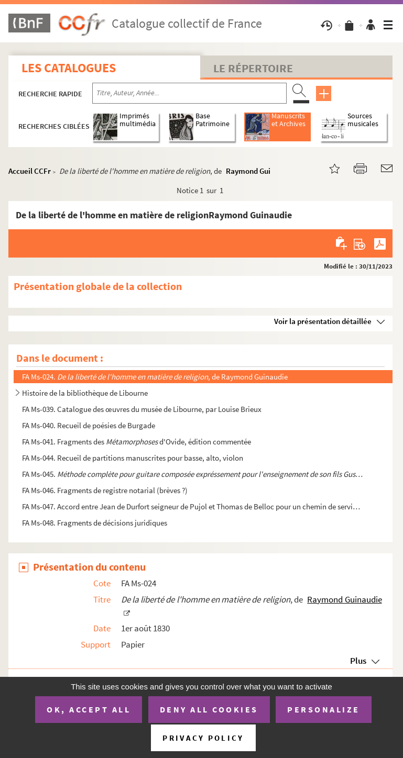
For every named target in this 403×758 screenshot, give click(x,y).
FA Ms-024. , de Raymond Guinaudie (155, 377)
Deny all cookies (209, 709)
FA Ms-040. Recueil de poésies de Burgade (88, 425)
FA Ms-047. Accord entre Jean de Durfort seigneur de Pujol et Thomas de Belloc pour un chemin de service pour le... (192, 506)
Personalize (323, 709)
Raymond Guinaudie (259, 171)
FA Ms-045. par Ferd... (192, 474)
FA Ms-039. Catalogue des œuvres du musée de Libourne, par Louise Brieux (142, 409)
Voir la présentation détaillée (323, 321)
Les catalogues (68, 68)
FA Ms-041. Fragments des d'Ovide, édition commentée (136, 442)
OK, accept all (88, 709)
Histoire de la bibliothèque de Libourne (85, 393)
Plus (358, 660)
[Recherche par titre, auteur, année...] (189, 93)
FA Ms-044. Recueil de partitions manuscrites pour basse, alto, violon (132, 458)
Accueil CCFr (29, 171)
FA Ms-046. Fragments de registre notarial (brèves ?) (105, 490)
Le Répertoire (253, 68)
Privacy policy (203, 738)
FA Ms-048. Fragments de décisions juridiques (94, 523)
